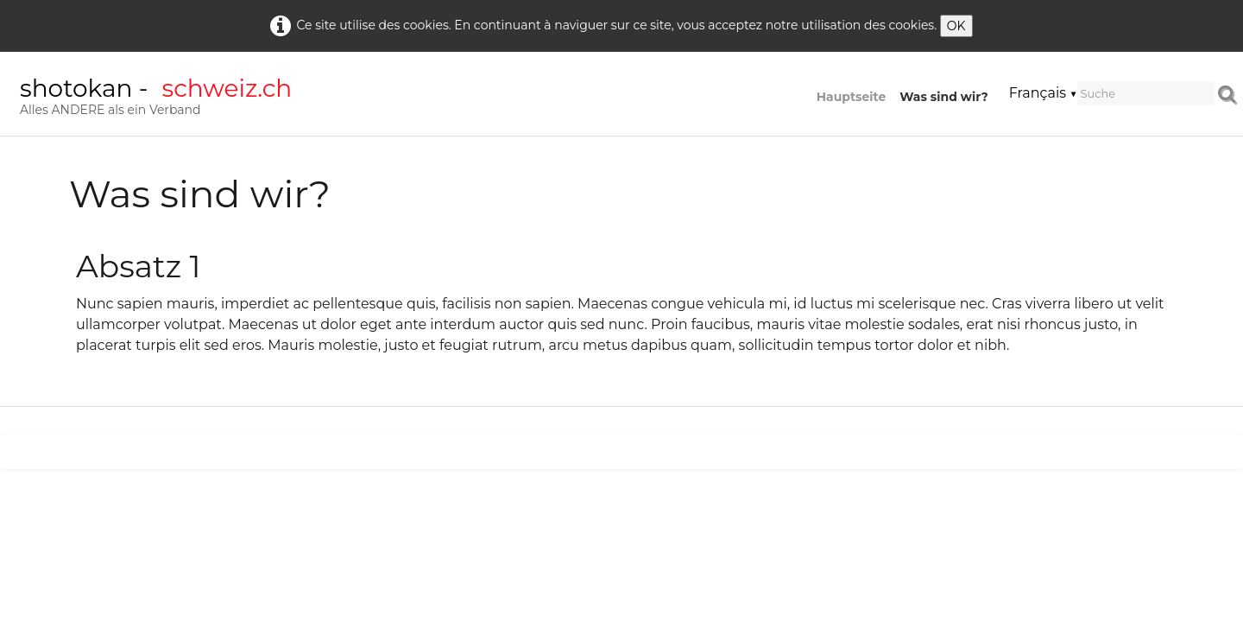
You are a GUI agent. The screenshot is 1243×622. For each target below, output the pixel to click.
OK (956, 26)
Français (1043, 93)
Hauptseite (852, 97)
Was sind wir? (943, 97)
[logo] (156, 99)
